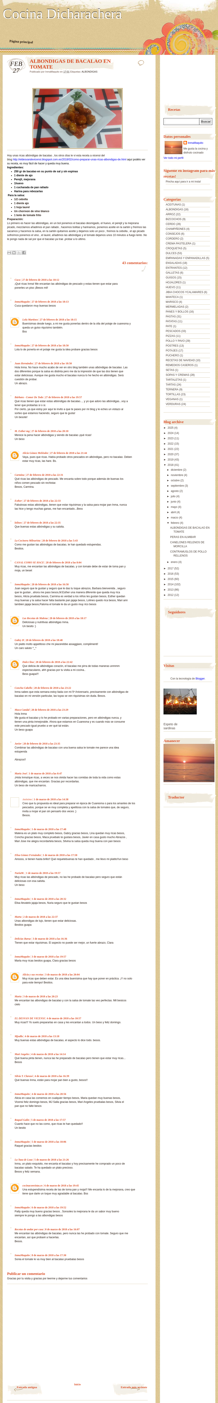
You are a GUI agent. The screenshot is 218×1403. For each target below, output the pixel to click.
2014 (171, 584)
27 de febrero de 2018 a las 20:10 (49, 431)
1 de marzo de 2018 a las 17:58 (60, 855)
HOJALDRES (174, 282)
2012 (171, 595)
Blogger (200, 678)
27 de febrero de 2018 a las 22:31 (44, 474)
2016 (171, 573)
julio (173, 496)
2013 (171, 589)
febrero (175, 522)
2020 (171, 454)
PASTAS (171, 316)
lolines (18, 522)
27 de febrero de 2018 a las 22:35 (42, 522)
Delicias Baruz (23, 938)
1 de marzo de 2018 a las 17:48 (49, 829)
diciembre (177, 469)
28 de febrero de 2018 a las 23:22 (52, 687)
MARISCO (172, 301)
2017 (171, 568)
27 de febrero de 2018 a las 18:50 (50, 345)
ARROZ (170, 214)
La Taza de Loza (24, 1159)
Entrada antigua (27, 1387)
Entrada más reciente (134, 1387)
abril (174, 512)
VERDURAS (173, 404)
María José (21, 773)
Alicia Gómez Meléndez (35, 453)
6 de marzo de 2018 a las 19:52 (49, 1207)
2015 (171, 579)
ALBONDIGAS (89, 71)
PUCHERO (172, 355)
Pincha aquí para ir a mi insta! (183, 181)
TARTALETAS (174, 379)
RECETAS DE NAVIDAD (180, 360)
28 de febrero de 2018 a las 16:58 (50, 584)
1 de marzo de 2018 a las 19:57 (43, 873)
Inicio (77, 1384)
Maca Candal (22, 709)
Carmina (19, 474)
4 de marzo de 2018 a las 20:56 (49, 1094)
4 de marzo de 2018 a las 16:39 (52, 1076)
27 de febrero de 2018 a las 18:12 (40, 279)
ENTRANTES (174, 267)
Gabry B (19, 640)
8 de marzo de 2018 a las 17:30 (49, 1255)
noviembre (177, 475)
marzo (175, 517)
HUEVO (170, 287)
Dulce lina (28, 662)
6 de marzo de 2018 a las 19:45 (61, 1185)
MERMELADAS (175, 306)
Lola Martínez (30, 319)
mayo (174, 507)
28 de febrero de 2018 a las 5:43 (60, 540)
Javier (18, 743)
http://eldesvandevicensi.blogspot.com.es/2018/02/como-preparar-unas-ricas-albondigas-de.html (69, 159)
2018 (171, 464)
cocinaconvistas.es (32, 1185)
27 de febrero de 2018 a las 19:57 (63, 397)
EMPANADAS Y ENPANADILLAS (185, 258)
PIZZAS (170, 336)
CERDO (170, 224)
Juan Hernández (24, 363)
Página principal (21, 41)
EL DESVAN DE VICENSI (30, 1018)
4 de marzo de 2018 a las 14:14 (48, 1054)
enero (174, 562)
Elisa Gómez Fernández (28, 855)
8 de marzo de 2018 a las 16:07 (62, 1229)
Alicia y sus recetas (32, 974)
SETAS (170, 370)
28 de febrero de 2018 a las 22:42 (54, 662)
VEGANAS (172, 399)
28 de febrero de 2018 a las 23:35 (41, 743)
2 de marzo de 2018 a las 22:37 (40, 916)
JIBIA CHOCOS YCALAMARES (184, 292)
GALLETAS (172, 272)
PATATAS (171, 321)
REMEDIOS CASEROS (180, 365)
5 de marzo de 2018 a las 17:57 (48, 1119)
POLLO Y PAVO (175, 340)
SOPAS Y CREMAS (177, 374)
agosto (175, 491)
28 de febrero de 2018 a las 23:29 (49, 709)
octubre (175, 480)
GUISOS (171, 277)
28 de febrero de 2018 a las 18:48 (44, 640)
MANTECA (172, 297)
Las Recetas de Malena (35, 618)
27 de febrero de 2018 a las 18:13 (50, 301)
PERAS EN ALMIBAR (183, 537)
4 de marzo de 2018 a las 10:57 (64, 1018)
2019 (171, 459)
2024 (171, 433)
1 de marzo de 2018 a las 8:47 (45, 773)
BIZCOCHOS (173, 219)
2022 (171, 443)
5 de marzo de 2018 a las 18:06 (49, 1141)
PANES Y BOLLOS (177, 311)
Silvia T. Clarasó (24, 1076)
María (18, 996)
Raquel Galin (22, 1119)
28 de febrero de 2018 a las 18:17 (68, 618)
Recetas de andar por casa (29, 1229)
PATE (169, 326)
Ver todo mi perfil (173, 157)
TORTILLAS (173, 394)
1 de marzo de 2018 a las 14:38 (51, 799)
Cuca (17, 279)
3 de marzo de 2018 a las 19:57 (49, 956)
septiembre (178, 485)
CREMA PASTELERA (178, 243)
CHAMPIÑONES (175, 228)
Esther (18, 500)
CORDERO (172, 238)
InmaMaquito (22, 301)
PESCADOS (173, 331)
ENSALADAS (174, 263)
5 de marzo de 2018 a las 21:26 (51, 1159)
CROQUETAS (174, 248)
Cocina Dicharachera (62, 14)
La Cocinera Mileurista (27, 540)
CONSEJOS (173, 233)
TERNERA (172, 389)
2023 (171, 438)
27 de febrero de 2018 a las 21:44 (68, 453)
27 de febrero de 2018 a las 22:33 (42, 500)
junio (174, 501)
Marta (18, 916)
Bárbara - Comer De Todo (29, 397)
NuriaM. (19, 873)
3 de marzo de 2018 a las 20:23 (40, 996)
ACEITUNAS (173, 204)
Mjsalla (19, 1036)
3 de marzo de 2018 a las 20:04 (62, 974)
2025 (171, 427)
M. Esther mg (22, 431)
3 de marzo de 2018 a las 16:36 (50, 938)
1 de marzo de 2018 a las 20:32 (49, 898)
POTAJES (172, 350)
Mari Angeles (22, 1054)
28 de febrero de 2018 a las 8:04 (64, 562)
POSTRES (172, 345)
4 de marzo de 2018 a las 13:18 (42, 1036)
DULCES (171, 253)
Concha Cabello (23, 687)
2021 (171, 449)
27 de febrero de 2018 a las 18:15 (58, 319)
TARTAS (171, 384)
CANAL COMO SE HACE (29, 562)
